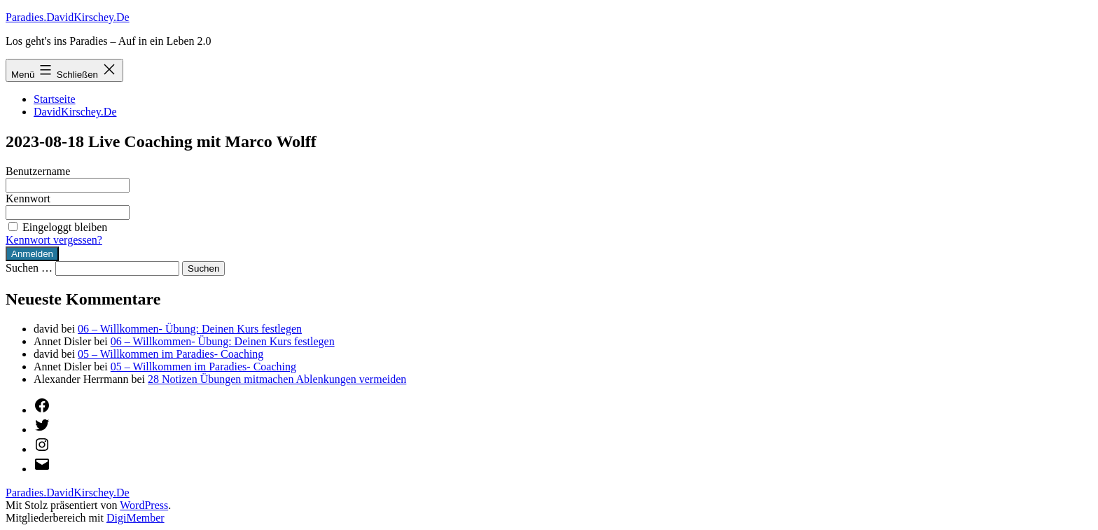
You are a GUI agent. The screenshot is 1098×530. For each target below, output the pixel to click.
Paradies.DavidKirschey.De (68, 17)
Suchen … (29, 268)
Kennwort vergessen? (54, 240)
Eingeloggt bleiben (56, 227)
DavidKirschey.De (75, 112)
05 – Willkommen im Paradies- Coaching (170, 354)
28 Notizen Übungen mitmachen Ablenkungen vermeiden (277, 379)
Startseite (55, 99)
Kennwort (28, 198)
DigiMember (135, 518)
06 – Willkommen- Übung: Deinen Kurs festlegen (190, 329)
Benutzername (38, 171)
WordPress (144, 505)
